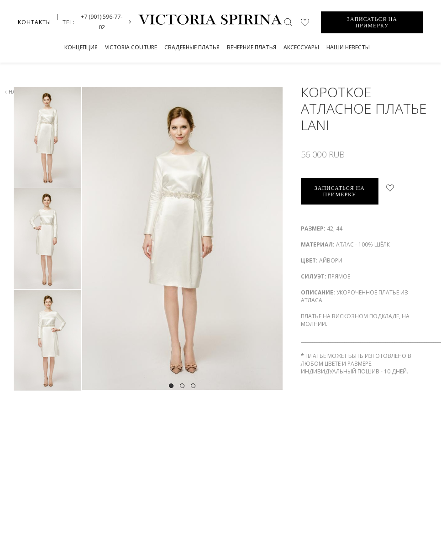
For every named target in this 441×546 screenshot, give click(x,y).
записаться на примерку (340, 191)
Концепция (81, 47)
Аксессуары (301, 47)
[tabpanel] (182, 238)
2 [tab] (182, 372)
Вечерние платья (251, 47)
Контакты (34, 22)
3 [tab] (193, 372)
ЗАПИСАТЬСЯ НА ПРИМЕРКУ (372, 22)
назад (15, 91)
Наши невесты (348, 47)
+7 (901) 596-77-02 (101, 21)
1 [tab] (171, 372)
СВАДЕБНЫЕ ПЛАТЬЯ (192, 47)
